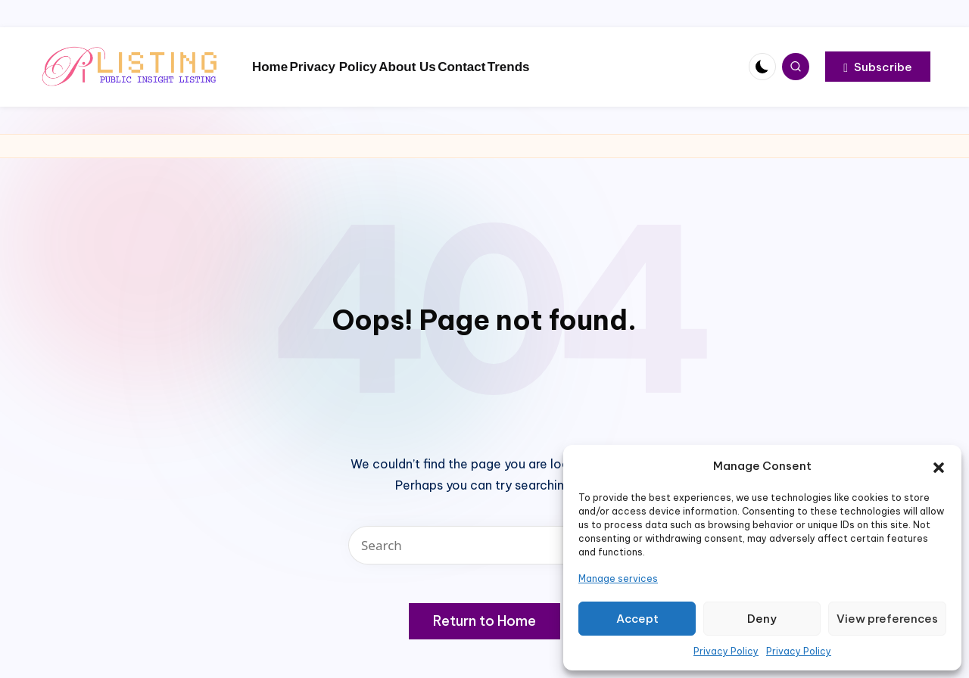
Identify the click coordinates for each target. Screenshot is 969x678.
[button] (938, 466)
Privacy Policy (726, 651)
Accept (637, 618)
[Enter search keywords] (484, 545)
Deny (762, 618)
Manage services (618, 578)
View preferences (887, 618)
